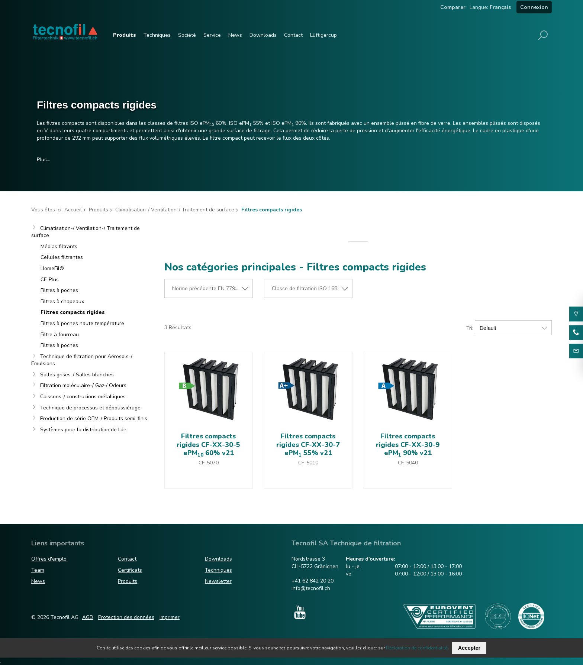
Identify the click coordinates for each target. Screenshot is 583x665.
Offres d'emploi (49, 559)
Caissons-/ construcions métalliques (83, 396)
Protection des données (126, 617)
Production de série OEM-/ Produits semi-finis (93, 418)
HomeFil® (52, 268)
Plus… (43, 159)
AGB (87, 617)
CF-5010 (308, 462)
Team (37, 570)
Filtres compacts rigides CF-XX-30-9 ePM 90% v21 (407, 444)
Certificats (130, 570)
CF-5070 (209, 462)
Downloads (263, 35)
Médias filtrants (59, 246)
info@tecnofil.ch (311, 588)
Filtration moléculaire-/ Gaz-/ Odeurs (83, 385)
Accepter (469, 648)
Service (212, 35)
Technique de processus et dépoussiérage (90, 407)
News (235, 35)
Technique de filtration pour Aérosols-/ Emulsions (81, 360)
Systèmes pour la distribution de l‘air (83, 429)
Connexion (534, 7)
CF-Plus (50, 279)
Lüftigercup (323, 35)
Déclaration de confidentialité (416, 648)
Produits (124, 35)
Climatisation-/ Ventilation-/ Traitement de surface (174, 209)
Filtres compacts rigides (73, 312)
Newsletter (218, 581)
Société (187, 35)
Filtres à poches (59, 290)
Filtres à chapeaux (62, 301)
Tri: (469, 328)
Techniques (157, 35)
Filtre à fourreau (60, 334)
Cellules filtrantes (62, 257)
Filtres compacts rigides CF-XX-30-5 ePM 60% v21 (208, 444)
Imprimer (170, 617)
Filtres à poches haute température (82, 323)
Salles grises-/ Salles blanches (77, 374)
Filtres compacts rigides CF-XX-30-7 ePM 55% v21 (308, 444)
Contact (293, 35)
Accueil (73, 209)
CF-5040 (408, 462)
